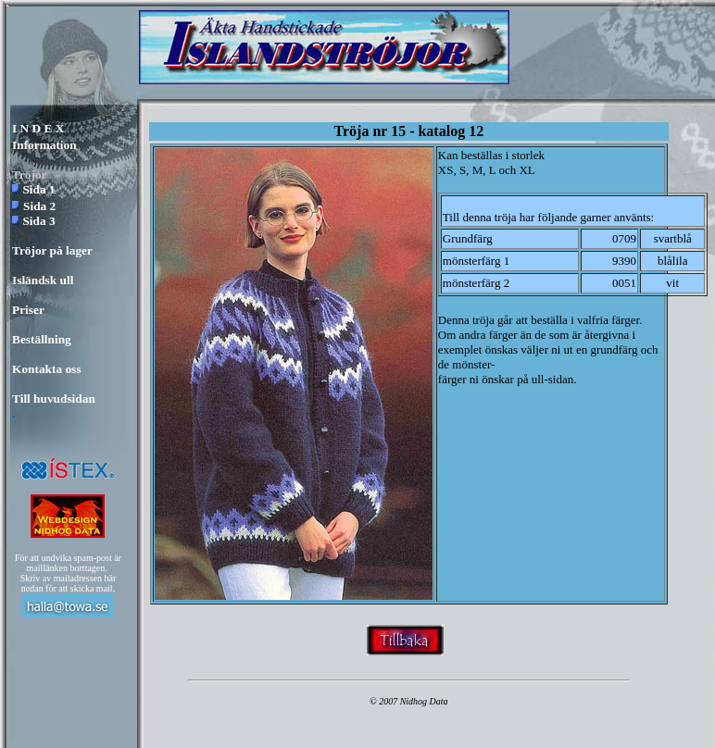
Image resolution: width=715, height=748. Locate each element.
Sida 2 (39, 206)
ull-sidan (553, 379)
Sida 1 (38, 189)
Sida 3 (38, 221)
